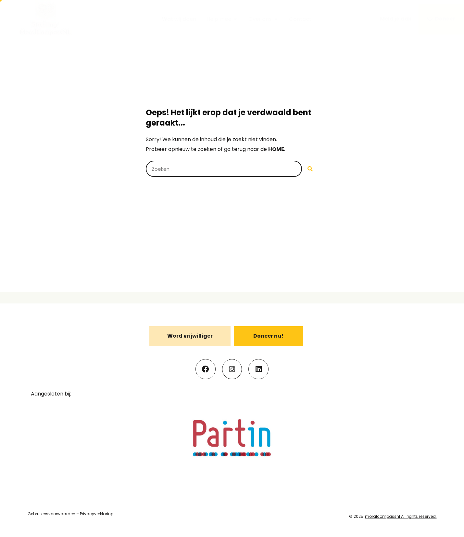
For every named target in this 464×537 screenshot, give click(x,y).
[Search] (310, 169)
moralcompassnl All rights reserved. (401, 516)
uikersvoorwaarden (56, 514)
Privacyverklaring (97, 514)
